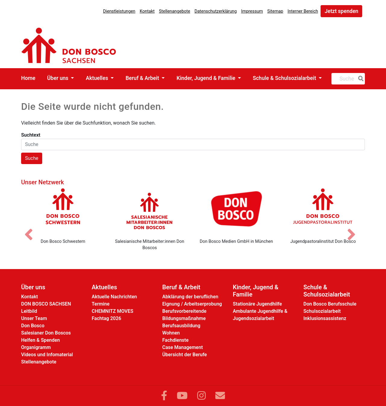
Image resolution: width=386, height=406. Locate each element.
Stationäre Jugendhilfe (257, 304)
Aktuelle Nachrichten (114, 297)
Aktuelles (97, 78)
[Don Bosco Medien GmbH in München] (236, 210)
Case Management (182, 347)
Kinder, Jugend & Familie (206, 78)
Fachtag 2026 (106, 318)
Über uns (58, 78)
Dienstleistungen (119, 11)
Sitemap (275, 11)
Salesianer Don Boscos (46, 333)
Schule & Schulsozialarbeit (285, 78)
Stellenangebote (174, 11)
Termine (100, 304)
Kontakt (147, 11)
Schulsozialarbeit (322, 311)
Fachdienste (175, 340)
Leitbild (29, 311)
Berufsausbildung (181, 325)
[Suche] (360, 78)
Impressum (252, 11)
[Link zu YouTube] (182, 395)
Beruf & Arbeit (142, 78)
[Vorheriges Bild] (31, 229)
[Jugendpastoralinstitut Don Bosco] (323, 210)
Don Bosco (32, 325)
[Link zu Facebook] (164, 395)
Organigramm (36, 347)
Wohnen (171, 333)
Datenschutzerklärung (216, 11)
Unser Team (34, 318)
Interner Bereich (303, 11)
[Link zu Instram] (201, 395)
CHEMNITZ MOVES (112, 311)
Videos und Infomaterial (47, 354)
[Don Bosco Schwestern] (63, 210)
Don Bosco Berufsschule (329, 304)
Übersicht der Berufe (184, 354)
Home (28, 78)
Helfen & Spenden (40, 340)
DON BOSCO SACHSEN (46, 304)
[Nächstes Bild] (354, 229)
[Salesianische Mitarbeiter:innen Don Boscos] (150, 210)
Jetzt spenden (341, 11)
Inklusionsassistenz (324, 318)
